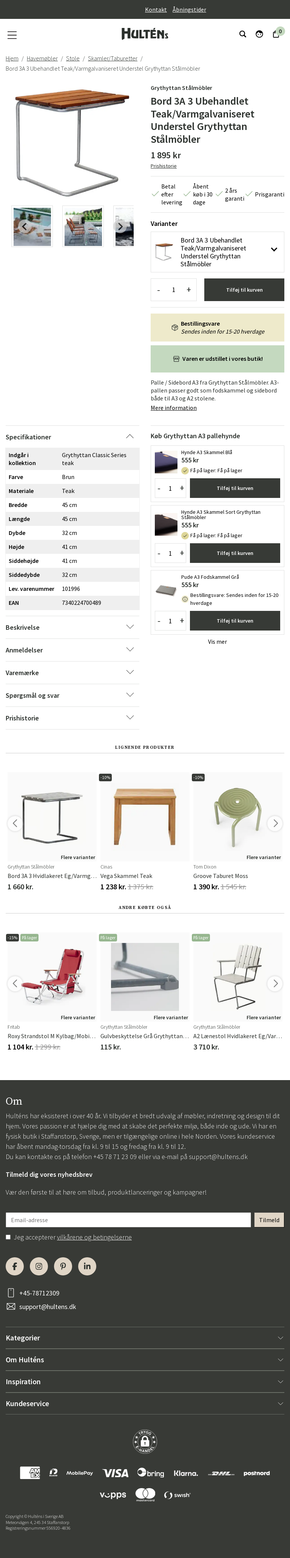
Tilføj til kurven (244, 289)
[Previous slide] (25, 226)
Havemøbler (42, 58)
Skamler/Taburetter (112, 58)
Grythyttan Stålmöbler (181, 87)
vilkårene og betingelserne (94, 1237)
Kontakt (156, 9)
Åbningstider (189, 9)
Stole (73, 58)
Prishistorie (164, 165)
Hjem (12, 58)
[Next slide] (120, 226)
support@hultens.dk (218, 1156)
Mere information (174, 407)
